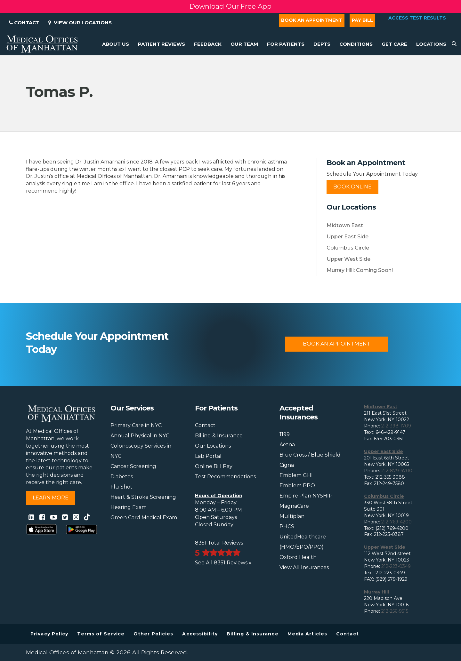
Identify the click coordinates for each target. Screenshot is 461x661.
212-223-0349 (396, 566)
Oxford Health (298, 557)
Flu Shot (121, 487)
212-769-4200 (396, 522)
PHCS (286, 526)
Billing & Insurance (219, 436)
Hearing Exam (128, 507)
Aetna (287, 445)
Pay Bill (362, 20)
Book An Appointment (336, 344)
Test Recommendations (225, 477)
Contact (24, 23)
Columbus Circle (348, 248)
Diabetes (121, 477)
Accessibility (199, 634)
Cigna (286, 465)
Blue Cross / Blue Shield (310, 455)
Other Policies (153, 634)
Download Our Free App (230, 6)
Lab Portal (208, 456)
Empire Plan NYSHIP (306, 496)
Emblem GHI (296, 475)
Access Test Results (417, 18)
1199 (284, 434)
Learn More (51, 498)
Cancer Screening (133, 466)
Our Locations (213, 446)
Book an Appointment (311, 20)
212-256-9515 (394, 611)
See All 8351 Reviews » (223, 563)
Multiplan (291, 516)
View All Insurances (304, 567)
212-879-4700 (396, 471)
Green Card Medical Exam (143, 517)
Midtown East (345, 225)
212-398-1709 (396, 426)
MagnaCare (294, 506)
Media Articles (307, 634)
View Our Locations (80, 23)
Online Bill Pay (213, 466)
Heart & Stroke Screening (143, 497)
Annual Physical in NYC (139, 436)
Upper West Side (348, 259)
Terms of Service (101, 634)
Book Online (352, 187)
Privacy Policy (49, 634)
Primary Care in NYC (136, 425)
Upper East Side (347, 237)
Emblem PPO (297, 485)
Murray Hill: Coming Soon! (360, 270)
